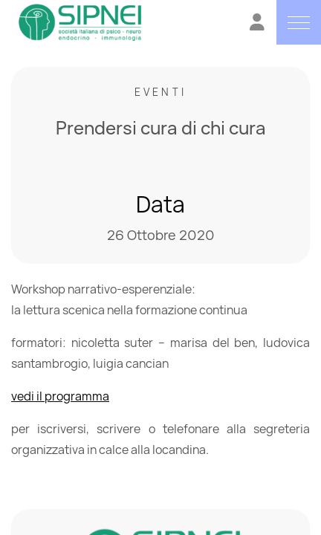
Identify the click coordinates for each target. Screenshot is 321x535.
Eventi (160, 92)
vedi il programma (60, 396)
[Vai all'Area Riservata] (257, 24)
